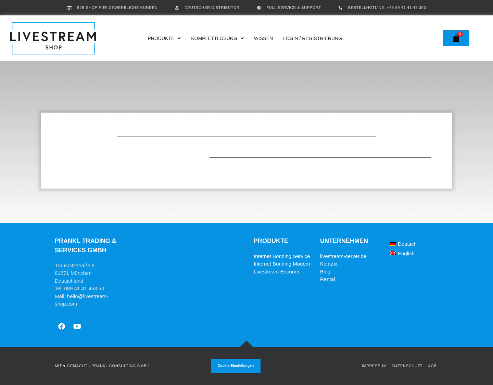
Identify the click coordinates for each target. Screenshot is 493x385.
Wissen (263, 38)
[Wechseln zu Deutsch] (403, 244)
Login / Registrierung (312, 38)
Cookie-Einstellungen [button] (236, 365)
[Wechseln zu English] (402, 253)
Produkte (164, 38)
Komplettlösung (217, 38)
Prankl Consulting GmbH (120, 366)
